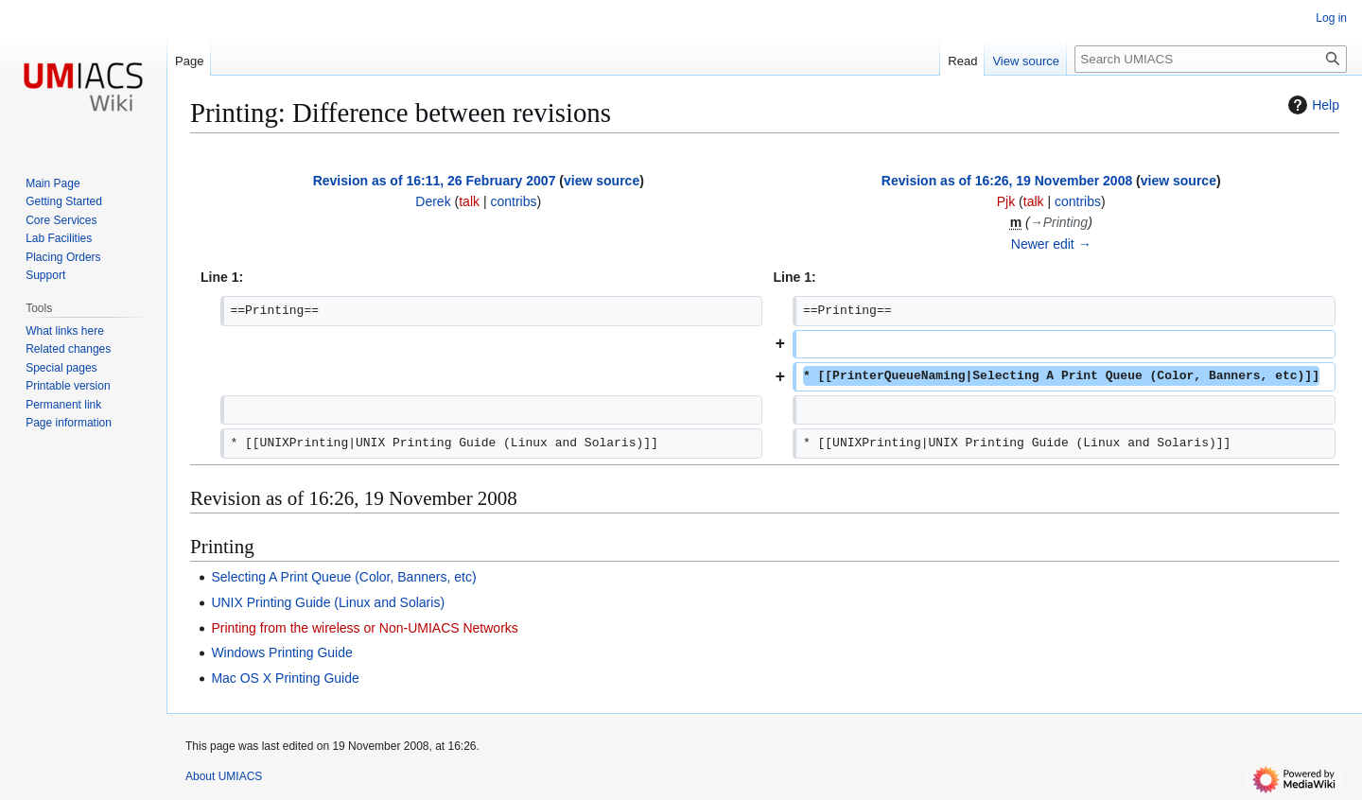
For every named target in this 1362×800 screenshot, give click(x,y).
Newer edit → (1051, 244)
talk (469, 201)
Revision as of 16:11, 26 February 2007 (434, 180)
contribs (513, 201)
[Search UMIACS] (1210, 59)
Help (1311, 105)
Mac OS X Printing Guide (284, 678)
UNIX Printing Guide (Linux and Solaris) (328, 602)
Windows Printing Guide (281, 652)
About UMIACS (223, 776)
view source (601, 180)
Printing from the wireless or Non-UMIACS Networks (364, 627)
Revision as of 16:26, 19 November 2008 (1007, 180)
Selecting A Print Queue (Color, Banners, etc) (343, 576)
